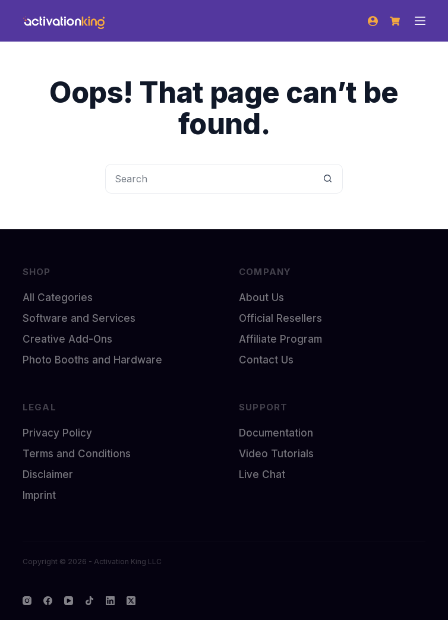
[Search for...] (209, 179)
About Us (261, 297)
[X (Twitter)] (131, 600)
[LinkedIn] (110, 600)
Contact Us (266, 360)
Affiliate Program (280, 339)
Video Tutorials (276, 454)
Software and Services (79, 318)
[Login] (373, 21)
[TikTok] (89, 600)
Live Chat (262, 474)
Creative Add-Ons (67, 339)
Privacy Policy (57, 433)
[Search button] (328, 179)
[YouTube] (68, 600)
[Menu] (420, 20)
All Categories (58, 297)
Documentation (276, 433)
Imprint (39, 495)
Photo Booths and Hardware (92, 360)
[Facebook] (47, 600)
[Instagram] (27, 600)
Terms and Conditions (77, 454)
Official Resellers (280, 318)
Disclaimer (48, 474)
